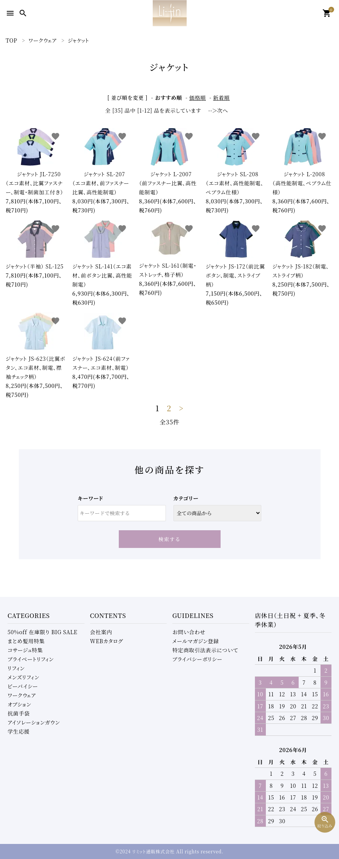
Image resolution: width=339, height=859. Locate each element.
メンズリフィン (23, 677)
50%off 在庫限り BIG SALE (42, 632)
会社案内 (101, 632)
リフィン (16, 668)
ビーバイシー (23, 686)
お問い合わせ (189, 632)
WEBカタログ (106, 641)
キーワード (90, 498)
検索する (169, 539)
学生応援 (19, 731)
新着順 (221, 97)
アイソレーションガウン (34, 722)
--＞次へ (218, 110)
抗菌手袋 (19, 713)
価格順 (197, 97)
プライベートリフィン (31, 659)
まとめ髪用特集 (26, 641)
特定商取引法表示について (205, 650)
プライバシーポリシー (197, 659)
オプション (19, 704)
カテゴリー (186, 498)
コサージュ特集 (25, 650)
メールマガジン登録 (195, 641)
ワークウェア (22, 695)
